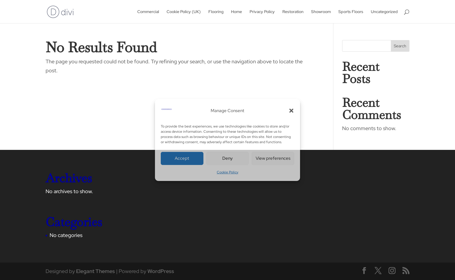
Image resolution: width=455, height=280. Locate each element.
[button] (291, 111)
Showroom (321, 12)
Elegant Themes (95, 271)
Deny (227, 158)
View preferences (273, 158)
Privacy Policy (262, 12)
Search (400, 46)
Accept (182, 158)
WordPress (160, 271)
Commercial (148, 12)
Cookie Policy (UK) (184, 12)
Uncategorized (384, 12)
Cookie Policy (227, 172)
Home (236, 12)
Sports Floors (350, 12)
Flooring (215, 12)
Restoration (293, 12)
